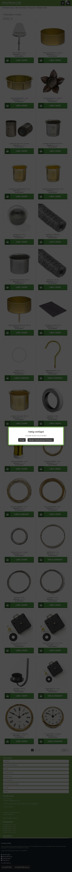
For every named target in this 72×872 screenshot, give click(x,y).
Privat (22, 440)
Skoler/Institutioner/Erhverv (40, 440)
